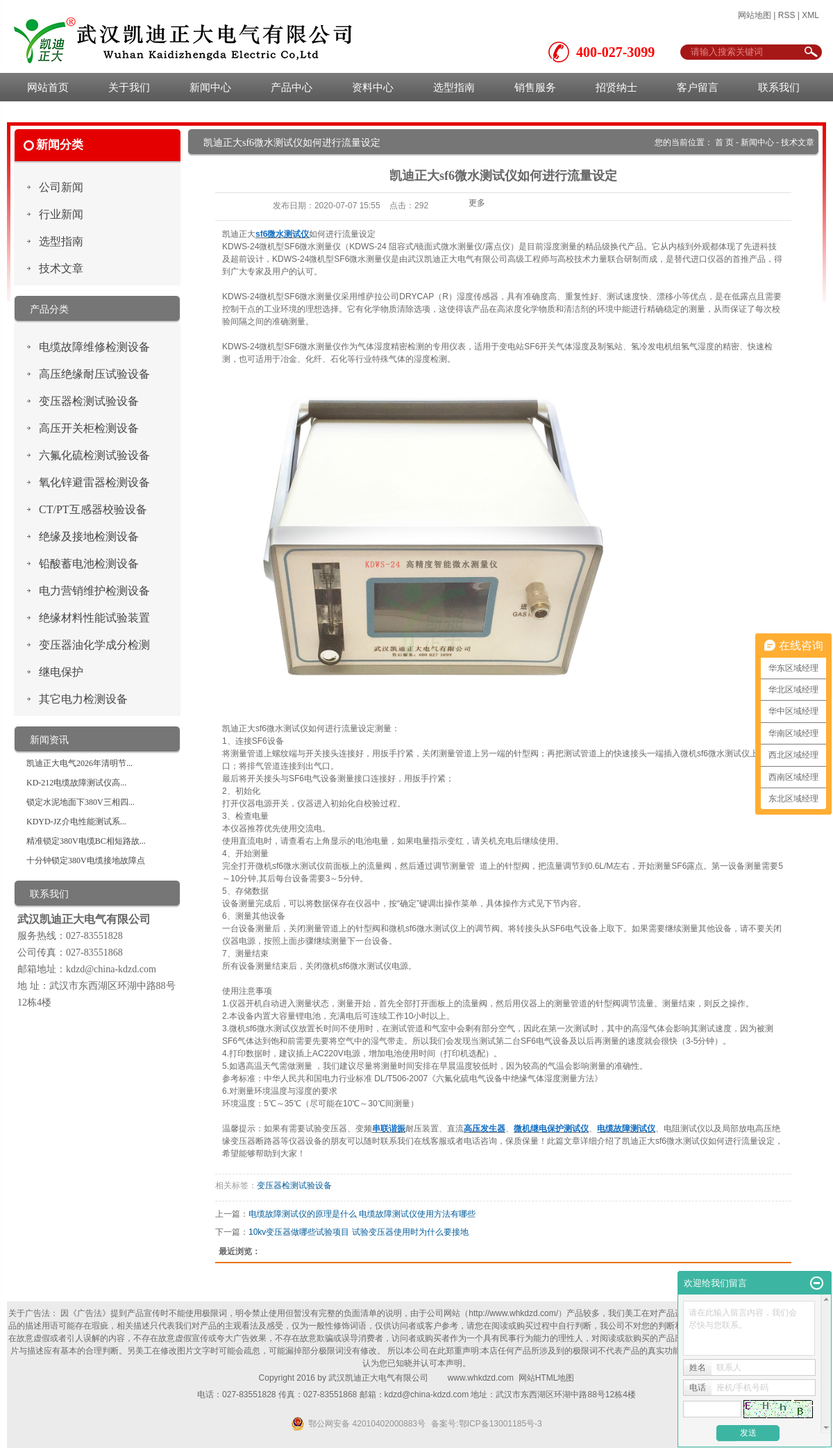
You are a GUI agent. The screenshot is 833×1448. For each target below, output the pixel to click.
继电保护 (61, 672)
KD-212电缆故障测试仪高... (76, 783)
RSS (787, 15)
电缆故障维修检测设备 (94, 347)
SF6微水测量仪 (312, 246)
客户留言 (697, 87)
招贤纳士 (616, 87)
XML (810, 15)
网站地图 (754, 15)
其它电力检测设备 (83, 699)
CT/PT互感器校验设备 (93, 509)
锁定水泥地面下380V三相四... (80, 802)
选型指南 (454, 87)
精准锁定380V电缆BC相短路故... (86, 841)
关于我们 (129, 87)
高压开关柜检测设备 (89, 428)
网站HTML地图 (547, 1378)
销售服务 (535, 87)
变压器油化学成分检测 (94, 645)
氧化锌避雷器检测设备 (94, 482)
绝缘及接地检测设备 (89, 536)
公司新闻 (61, 187)
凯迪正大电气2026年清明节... (79, 763)
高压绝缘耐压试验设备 (94, 374)
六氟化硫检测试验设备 (94, 455)
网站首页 (48, 87)
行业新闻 (61, 214)
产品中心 (291, 87)
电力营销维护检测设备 (94, 591)
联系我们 (779, 87)
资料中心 (373, 87)
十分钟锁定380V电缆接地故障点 (85, 860)
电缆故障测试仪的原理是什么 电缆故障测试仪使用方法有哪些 (362, 1214)
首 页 (724, 142)
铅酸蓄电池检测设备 (89, 563)
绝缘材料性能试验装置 (94, 618)
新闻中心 (210, 87)
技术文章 (61, 268)
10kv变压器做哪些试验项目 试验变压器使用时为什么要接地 (359, 1232)
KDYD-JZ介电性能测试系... (76, 821)
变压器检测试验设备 (89, 401)
